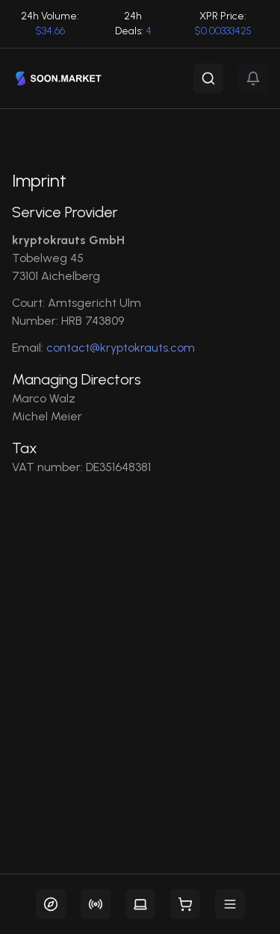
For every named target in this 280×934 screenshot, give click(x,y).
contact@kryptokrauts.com (120, 347)
